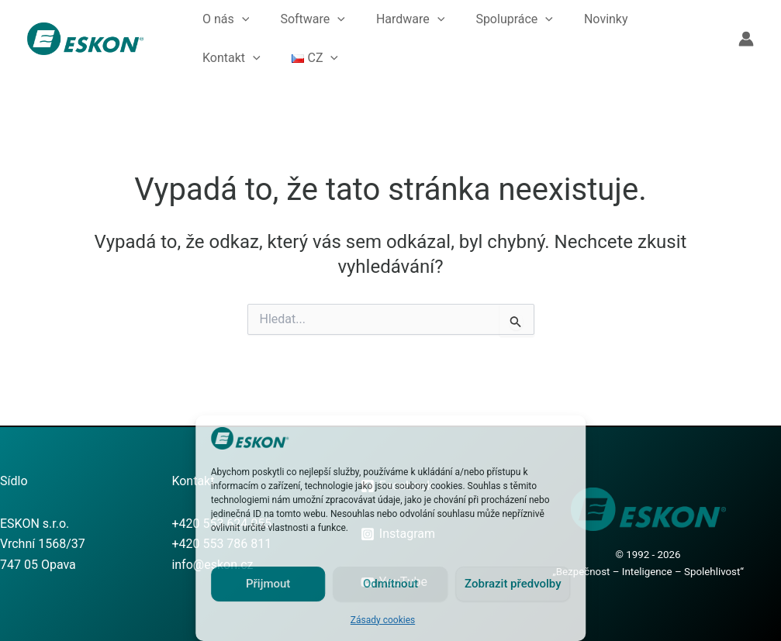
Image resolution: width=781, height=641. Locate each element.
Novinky (606, 19)
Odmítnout (390, 584)
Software (312, 19)
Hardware (410, 19)
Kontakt (231, 58)
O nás (225, 19)
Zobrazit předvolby (513, 584)
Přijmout (268, 584)
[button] (242, 19)
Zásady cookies (383, 620)
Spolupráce (514, 19)
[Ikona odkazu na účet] (746, 39)
